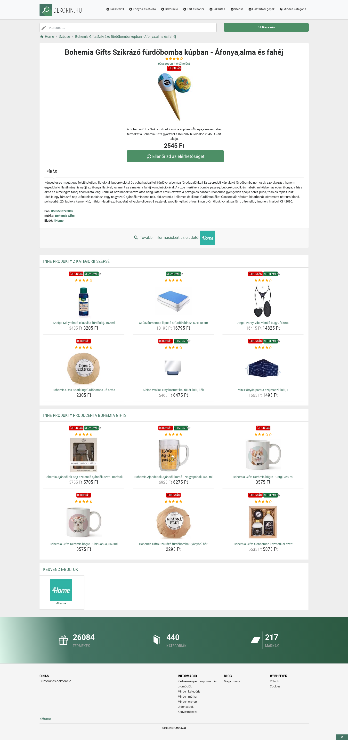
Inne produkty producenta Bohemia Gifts (84, 415)
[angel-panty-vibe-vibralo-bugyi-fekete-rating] (263, 280)
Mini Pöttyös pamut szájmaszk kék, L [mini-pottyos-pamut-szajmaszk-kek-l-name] (263, 390)
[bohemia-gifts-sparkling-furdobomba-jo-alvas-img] (83, 368)
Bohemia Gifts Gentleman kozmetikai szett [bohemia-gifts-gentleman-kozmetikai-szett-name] (263, 544)
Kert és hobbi (193, 9)
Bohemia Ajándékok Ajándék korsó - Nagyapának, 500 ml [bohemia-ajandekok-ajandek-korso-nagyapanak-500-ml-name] (173, 477)
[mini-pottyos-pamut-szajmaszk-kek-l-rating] (263, 347)
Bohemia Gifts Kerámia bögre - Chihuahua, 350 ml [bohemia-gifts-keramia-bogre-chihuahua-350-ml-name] (84, 544)
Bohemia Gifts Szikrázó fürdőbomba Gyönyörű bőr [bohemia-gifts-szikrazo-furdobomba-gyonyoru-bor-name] (173, 544)
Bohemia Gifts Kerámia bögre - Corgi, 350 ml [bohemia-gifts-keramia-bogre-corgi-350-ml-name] (263, 477)
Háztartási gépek (261, 9)
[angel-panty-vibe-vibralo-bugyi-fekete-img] (263, 301)
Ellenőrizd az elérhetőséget (175, 156)
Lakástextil (115, 9)
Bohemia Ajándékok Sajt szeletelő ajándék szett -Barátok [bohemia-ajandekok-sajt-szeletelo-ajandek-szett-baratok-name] (84, 477)
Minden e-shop (187, 701)
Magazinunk (232, 681)
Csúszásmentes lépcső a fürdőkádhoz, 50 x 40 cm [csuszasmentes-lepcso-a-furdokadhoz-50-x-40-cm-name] (173, 323)
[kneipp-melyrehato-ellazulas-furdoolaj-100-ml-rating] (83, 280)
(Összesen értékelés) (174, 63)
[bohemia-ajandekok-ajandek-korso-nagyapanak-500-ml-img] (173, 455)
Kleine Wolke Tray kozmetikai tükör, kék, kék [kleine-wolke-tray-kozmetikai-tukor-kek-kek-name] (173, 390)
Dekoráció (169, 9)
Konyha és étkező (142, 9)
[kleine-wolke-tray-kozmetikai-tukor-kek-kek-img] (173, 368)
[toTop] (342, 737)
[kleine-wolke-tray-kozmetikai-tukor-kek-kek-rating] (173, 347)
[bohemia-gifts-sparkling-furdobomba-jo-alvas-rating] (83, 347)
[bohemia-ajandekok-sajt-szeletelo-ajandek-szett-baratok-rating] (83, 434)
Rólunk (274, 681)
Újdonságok (186, 707)
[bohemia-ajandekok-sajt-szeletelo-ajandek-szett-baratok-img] (83, 455)
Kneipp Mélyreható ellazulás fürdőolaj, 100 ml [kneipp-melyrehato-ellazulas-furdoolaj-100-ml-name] (84, 323)
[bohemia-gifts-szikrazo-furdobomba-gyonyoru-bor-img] (173, 522)
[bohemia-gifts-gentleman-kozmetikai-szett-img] (263, 522)
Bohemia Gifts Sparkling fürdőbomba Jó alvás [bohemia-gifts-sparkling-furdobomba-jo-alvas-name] (83, 390)
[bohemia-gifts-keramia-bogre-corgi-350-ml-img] (263, 455)
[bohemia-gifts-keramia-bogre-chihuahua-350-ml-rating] (83, 501)
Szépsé (236, 9)
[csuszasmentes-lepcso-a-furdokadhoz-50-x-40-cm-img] (173, 301)
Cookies (275, 686)
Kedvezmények (187, 712)
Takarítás (217, 9)
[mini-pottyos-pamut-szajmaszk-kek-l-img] (263, 368)
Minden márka (187, 696)
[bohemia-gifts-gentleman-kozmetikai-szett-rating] (263, 501)
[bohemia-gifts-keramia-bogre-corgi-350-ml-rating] (263, 434)
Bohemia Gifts (65, 216)
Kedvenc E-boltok (60, 569)
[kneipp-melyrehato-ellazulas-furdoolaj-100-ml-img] (83, 301)
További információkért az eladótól (174, 238)
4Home (59, 220)
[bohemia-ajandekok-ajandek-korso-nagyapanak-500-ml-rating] (173, 434)
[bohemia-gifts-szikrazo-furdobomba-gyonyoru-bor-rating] (173, 501)
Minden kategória (292, 9)
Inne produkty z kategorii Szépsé (76, 261)
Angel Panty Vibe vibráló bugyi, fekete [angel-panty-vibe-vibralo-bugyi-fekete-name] (263, 323)
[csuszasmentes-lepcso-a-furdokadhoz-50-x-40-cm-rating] (173, 280)
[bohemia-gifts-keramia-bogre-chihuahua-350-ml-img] (83, 522)
